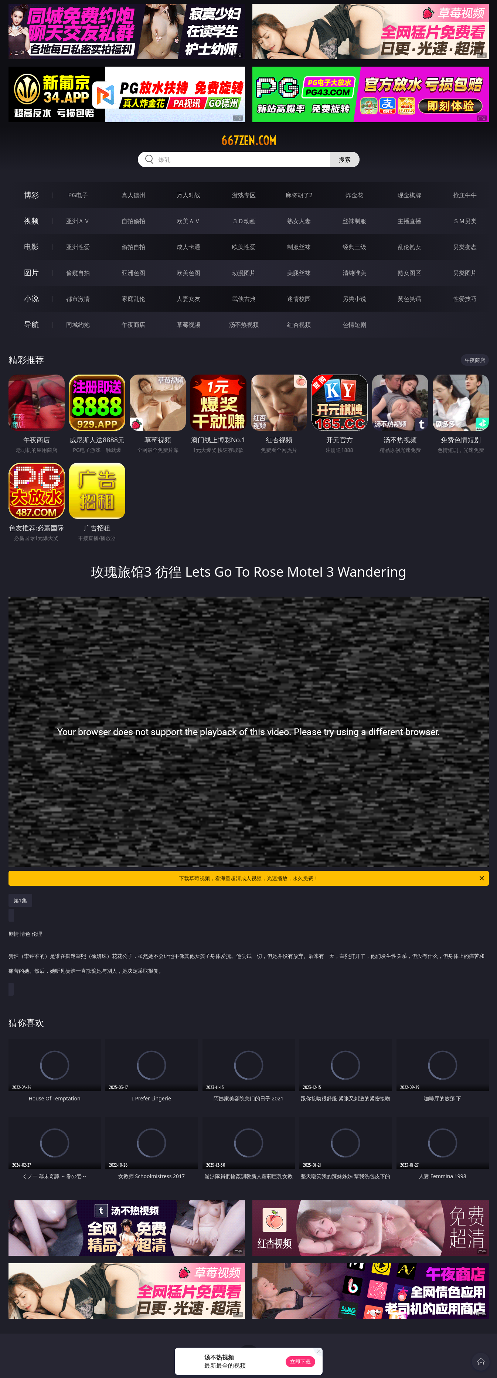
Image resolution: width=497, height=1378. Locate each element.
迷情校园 (299, 299)
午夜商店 (133, 325)
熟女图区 (409, 273)
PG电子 (78, 195)
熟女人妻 (299, 221)
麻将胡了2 (299, 195)
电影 (31, 247)
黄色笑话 (409, 299)
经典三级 (354, 247)
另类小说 (354, 299)
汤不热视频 (244, 325)
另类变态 (465, 247)
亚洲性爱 (78, 247)
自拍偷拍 (133, 221)
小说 (31, 299)
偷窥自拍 (78, 273)
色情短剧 (354, 325)
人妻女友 (188, 299)
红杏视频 (299, 325)
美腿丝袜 (299, 273)
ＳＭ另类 (465, 221)
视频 (31, 221)
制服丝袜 (299, 247)
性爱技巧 (465, 299)
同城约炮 (78, 325)
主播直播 (409, 221)
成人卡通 (188, 247)
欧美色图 (188, 273)
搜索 (345, 159)
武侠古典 (244, 299)
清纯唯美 (354, 273)
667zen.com (248, 140)
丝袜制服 (354, 221)
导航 (31, 324)
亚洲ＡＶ (78, 221)
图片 (31, 273)
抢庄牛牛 (465, 195)
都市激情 (78, 299)
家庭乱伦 (133, 299)
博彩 (31, 195)
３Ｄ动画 (244, 221)
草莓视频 (188, 325)
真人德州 (133, 195)
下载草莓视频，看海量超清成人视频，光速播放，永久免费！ (332, 878)
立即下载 (300, 1361)
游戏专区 (244, 195)
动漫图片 (244, 273)
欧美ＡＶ (188, 221)
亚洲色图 (133, 273)
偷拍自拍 (133, 247)
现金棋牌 (409, 195)
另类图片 (465, 273)
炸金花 (354, 195)
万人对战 (188, 195)
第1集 (20, 900)
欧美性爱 (244, 247)
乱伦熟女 (409, 247)
